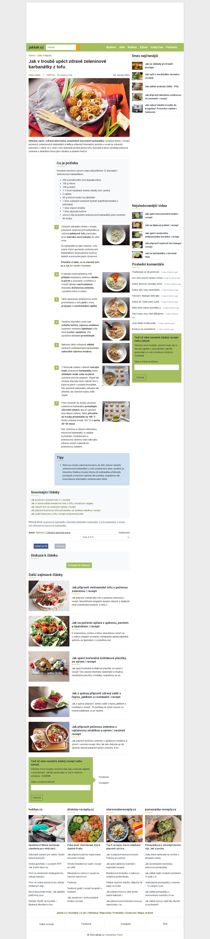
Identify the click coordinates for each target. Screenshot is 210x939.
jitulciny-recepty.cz (80, 809)
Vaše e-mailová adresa (42, 781)
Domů (32, 55)
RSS (165, 924)
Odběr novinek (46, 924)
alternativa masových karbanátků (49, 525)
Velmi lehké (35, 75)
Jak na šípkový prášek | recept (161, 225)
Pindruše (71, 882)
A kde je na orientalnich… (144, 329)
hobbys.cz (36, 809)
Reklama (93, 913)
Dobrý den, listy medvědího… (146, 289)
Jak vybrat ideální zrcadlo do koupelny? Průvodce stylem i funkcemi (161, 108)
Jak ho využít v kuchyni (78, 265)
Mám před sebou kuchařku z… (147, 307)
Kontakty (73, 913)
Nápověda (105, 913)
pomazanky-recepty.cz (160, 809)
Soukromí (130, 913)
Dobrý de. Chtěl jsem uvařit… (146, 301)
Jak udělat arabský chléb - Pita (161, 86)
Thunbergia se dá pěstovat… (146, 272)
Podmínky (118, 913)
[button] (79, 107)
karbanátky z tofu (96, 522)
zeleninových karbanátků (85, 348)
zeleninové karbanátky (54, 522)
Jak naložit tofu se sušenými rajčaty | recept (53, 507)
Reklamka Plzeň (114, 934)
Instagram (104, 782)
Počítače (171, 47)
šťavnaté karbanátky (76, 522)
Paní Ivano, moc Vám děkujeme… (148, 313)
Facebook (104, 777)
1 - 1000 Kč (49, 75)
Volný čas (156, 47)
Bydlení (111, 47)
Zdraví (144, 47)
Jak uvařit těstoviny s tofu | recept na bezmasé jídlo (57, 513)
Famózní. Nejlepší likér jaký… (146, 295)
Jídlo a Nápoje (44, 55)
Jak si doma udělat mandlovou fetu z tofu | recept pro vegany (62, 503)
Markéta (40, 532)
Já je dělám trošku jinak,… (144, 323)
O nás (83, 913)
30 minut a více (64, 75)
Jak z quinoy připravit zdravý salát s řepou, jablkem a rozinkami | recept (96, 695)
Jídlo (122, 47)
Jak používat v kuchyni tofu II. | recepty (50, 500)
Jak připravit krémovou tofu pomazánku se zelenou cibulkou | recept (65, 510)
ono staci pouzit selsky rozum (147, 278)
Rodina (132, 47)
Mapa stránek (145, 913)
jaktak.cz (62, 913)
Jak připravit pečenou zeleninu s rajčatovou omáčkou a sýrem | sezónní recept (98, 730)
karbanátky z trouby (115, 522)
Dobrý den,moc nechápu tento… (148, 284)
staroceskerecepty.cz (121, 809)
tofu (31, 525)
